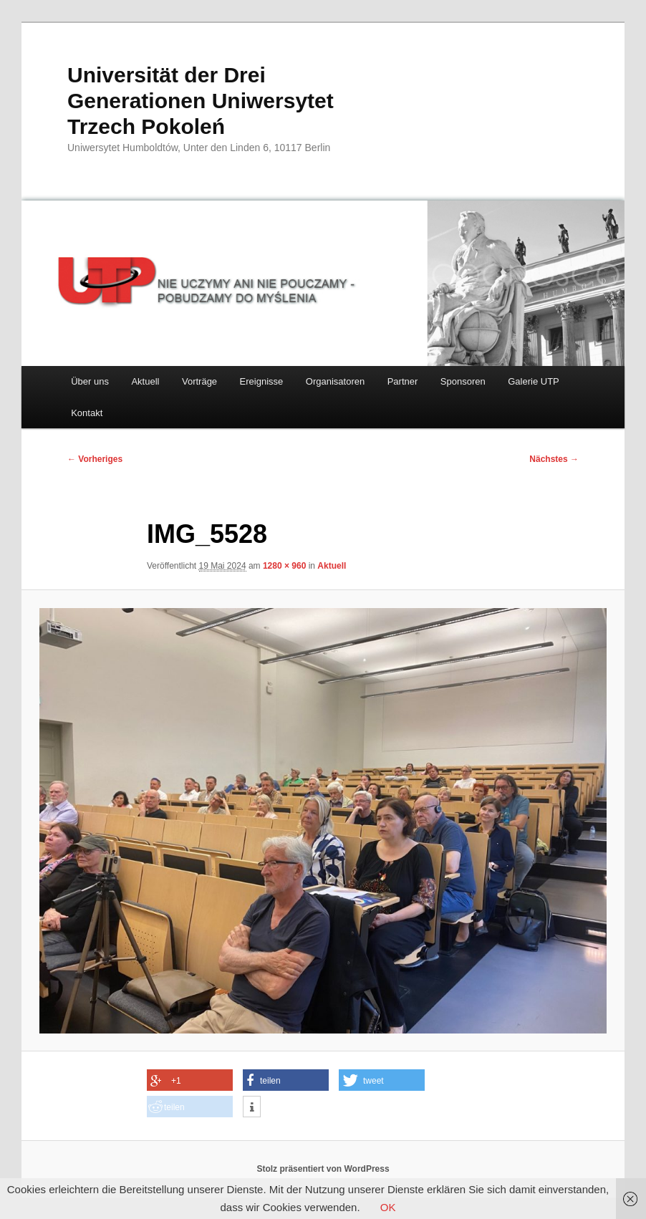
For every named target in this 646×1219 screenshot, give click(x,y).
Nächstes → (554, 459)
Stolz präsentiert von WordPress (322, 1169)
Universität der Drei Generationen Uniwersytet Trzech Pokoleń (200, 100)
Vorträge (199, 381)
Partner (402, 381)
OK (388, 1207)
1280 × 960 (284, 566)
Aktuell (145, 381)
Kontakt (86, 413)
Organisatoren (335, 381)
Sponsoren (463, 381)
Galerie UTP (533, 381)
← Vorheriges (94, 459)
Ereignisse (262, 381)
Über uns (90, 381)
